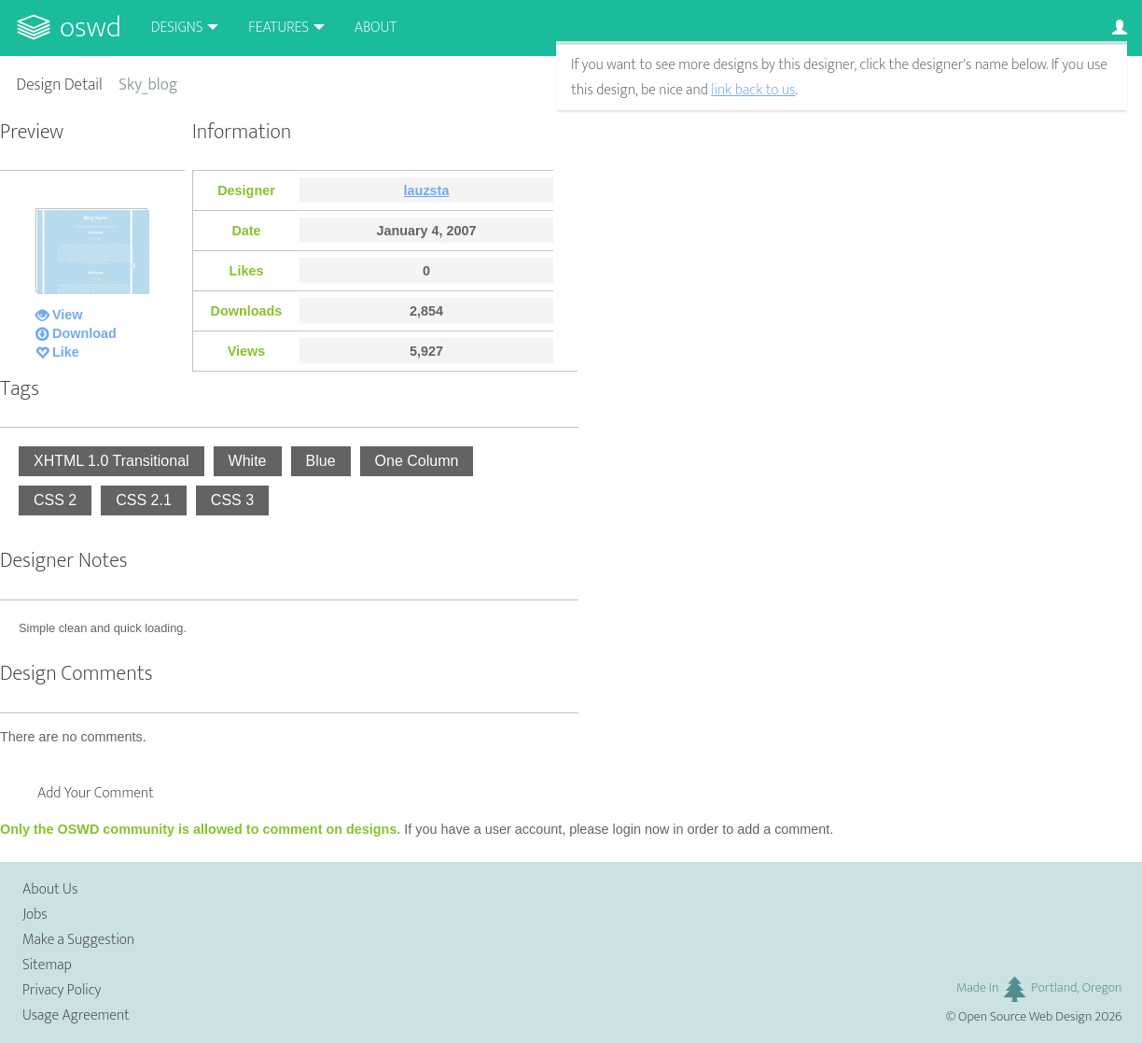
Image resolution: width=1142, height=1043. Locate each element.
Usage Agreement (76, 1015)
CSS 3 (232, 500)
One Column (417, 461)
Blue (321, 461)
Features (278, 27)
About (376, 27)
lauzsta (427, 190)
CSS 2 (55, 500)
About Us (49, 889)
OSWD (90, 27)
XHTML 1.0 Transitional (111, 461)
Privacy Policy (61, 990)
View (67, 314)
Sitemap (47, 965)
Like (65, 352)
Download (84, 333)
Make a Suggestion (78, 939)
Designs (177, 27)
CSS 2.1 (144, 500)
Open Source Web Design (1025, 1017)
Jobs (35, 914)
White (248, 461)
